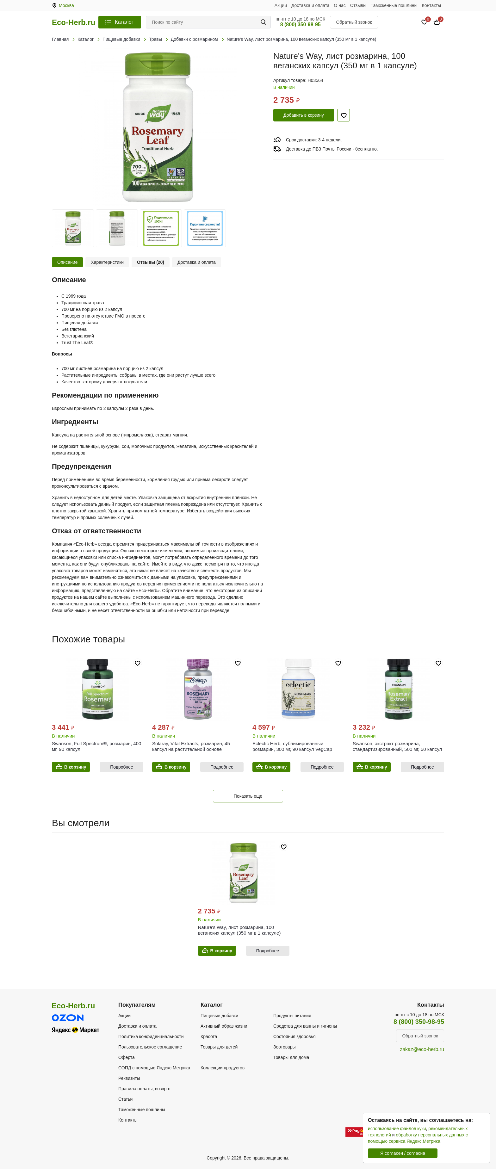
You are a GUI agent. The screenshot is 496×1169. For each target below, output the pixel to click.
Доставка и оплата (310, 5)
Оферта (126, 1057)
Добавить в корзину (303, 115)
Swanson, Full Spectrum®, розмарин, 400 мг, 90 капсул (96, 746)
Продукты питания (292, 1015)
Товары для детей (219, 1046)
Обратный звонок (354, 22)
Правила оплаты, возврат (144, 1088)
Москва (66, 5)
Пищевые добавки (219, 1015)
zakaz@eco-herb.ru (422, 1049)
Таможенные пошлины (394, 5)
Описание (67, 262)
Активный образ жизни (224, 1026)
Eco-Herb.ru (73, 22)
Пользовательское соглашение (150, 1046)
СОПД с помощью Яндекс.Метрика (154, 1067)
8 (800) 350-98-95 (300, 24)
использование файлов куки (397, 1128)
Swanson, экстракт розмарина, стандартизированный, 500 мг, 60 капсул (397, 746)
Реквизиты (129, 1078)
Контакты (431, 5)
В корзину (75, 767)
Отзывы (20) (150, 262)
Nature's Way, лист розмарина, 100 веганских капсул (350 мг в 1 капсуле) (239, 930)
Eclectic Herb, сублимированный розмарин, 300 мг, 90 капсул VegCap (292, 746)
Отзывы (358, 5)
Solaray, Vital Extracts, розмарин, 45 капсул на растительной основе (191, 746)
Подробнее (121, 767)
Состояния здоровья (294, 1036)
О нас (340, 5)
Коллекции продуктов (223, 1067)
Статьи (125, 1099)
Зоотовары (284, 1046)
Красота (209, 1036)
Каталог (124, 22)
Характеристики (107, 262)
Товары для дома (291, 1057)
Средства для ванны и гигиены (305, 1026)
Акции (281, 5)
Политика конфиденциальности (151, 1036)
